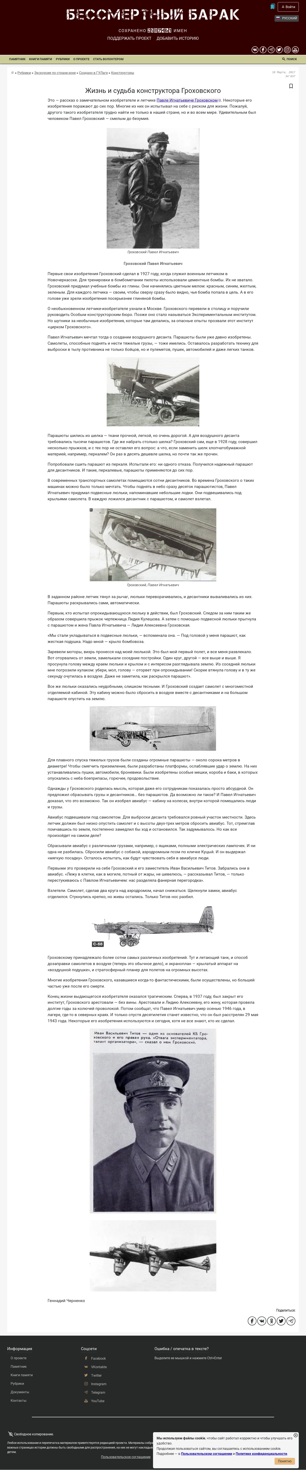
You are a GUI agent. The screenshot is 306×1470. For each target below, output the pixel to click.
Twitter (96, 1375)
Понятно (285, 1461)
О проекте (81, 59)
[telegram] (271, 49)
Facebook (98, 1358)
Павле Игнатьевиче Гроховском (187, 100)
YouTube (97, 1401)
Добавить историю (178, 38)
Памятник (17, 59)
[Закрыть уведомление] (295, 1435)
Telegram (98, 1392)
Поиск (292, 59)
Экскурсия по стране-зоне (55, 73)
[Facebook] (263, 49)
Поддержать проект (129, 38)
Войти (290, 7)
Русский (286, 18)
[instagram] (287, 49)
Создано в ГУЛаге (93, 73)
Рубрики (63, 59)
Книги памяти (40, 59)
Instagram (98, 1384)
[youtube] (295, 49)
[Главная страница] (12, 73)
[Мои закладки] (273, 7)
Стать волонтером (108, 59)
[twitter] (279, 49)
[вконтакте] (255, 49)
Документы (20, 1392)
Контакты (18, 1401)
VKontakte (99, 1367)
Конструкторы (122, 73)
